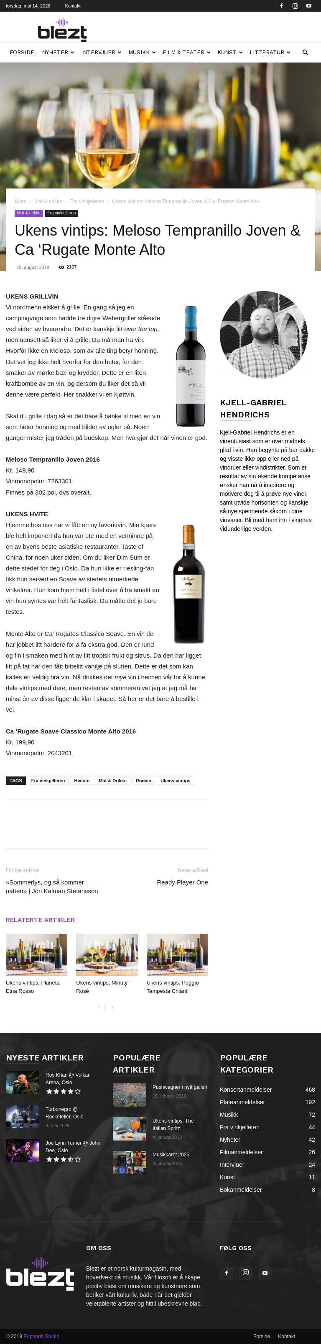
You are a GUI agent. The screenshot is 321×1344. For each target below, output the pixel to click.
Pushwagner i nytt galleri (180, 1087)
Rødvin (143, 780)
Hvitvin (81, 780)
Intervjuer (101, 52)
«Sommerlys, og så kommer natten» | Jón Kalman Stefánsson (52, 886)
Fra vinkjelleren (87, 201)
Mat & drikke (48, 201)
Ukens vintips (175, 780)
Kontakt (72, 5)
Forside (22, 52)
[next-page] (112, 1007)
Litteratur (270, 52)
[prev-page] (99, 1007)
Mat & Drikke (113, 780)
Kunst (230, 52)
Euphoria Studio (41, 1336)
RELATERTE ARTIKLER (40, 920)
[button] (305, 53)
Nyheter (58, 52)
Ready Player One (182, 882)
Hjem (20, 201)
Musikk (142, 52)
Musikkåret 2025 (171, 1155)
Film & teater (187, 52)
